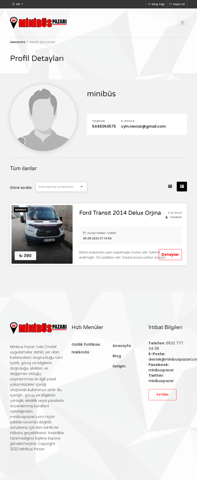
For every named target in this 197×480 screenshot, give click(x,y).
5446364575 (104, 126)
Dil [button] (16, 4)
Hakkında (80, 352)
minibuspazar (161, 370)
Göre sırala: (21, 187)
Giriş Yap (156, 4)
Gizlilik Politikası (86, 344)
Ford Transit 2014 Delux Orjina (120, 213)
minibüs (173, 217)
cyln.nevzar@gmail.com (143, 126)
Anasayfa (17, 42)
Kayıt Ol (177, 4)
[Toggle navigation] (182, 22)
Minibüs (20, 210)
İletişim (119, 366)
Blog (117, 356)
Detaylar (170, 254)
